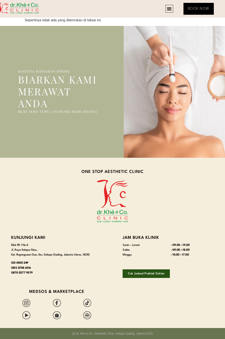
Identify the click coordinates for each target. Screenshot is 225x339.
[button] (169, 9)
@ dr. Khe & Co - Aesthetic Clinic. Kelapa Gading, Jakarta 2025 (112, 333)
